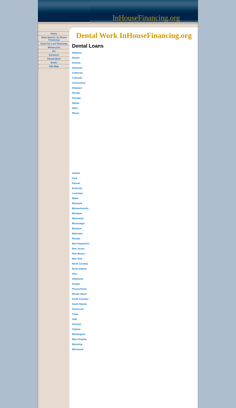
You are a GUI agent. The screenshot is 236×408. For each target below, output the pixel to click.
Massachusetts (80, 208)
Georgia (76, 98)
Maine (75, 198)
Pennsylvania (79, 289)
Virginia (76, 329)
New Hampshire (80, 243)
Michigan (77, 213)
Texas (75, 314)
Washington (78, 334)
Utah (74, 319)
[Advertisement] (103, 143)
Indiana (76, 173)
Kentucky (77, 188)
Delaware (77, 88)
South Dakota (79, 304)
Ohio (74, 273)
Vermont (76, 324)
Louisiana (77, 193)
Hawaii (75, 103)
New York (77, 258)
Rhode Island (79, 294)
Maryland (77, 203)
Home (54, 33)
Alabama (77, 52)
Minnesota (77, 218)
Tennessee (78, 309)
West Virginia (79, 339)
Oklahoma (77, 279)
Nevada (76, 238)
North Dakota (79, 268)
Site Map (54, 66)
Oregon (76, 284)
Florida (76, 93)
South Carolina (80, 299)
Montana (76, 228)
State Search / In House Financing (54, 38)
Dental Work (54, 58)
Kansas (76, 183)
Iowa (74, 178)
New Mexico (78, 253)
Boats (54, 62)
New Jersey (78, 248)
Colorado (77, 78)
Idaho (75, 108)
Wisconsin (78, 349)
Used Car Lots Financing (54, 43)
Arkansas (77, 67)
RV (53, 51)
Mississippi (78, 223)
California (77, 73)
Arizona (76, 62)
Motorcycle (54, 47)
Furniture (54, 55)
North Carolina (80, 263)
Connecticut (78, 83)
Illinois (75, 113)
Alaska (75, 57)
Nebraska (77, 233)
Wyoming (77, 344)
